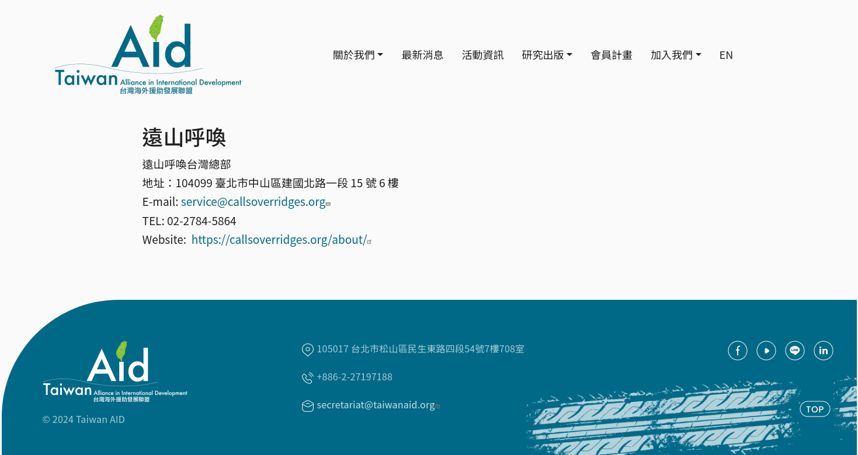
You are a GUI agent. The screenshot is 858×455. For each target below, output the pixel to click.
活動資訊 (482, 54)
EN (727, 54)
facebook (738, 350)
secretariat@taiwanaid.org (380, 404)
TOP (815, 409)
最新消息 (422, 54)
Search (758, 54)
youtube (766, 350)
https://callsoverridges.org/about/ (284, 239)
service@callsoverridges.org (257, 201)
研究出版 (543, 54)
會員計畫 (611, 54)
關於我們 (354, 54)
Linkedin (823, 350)
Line (795, 350)
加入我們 (672, 54)
